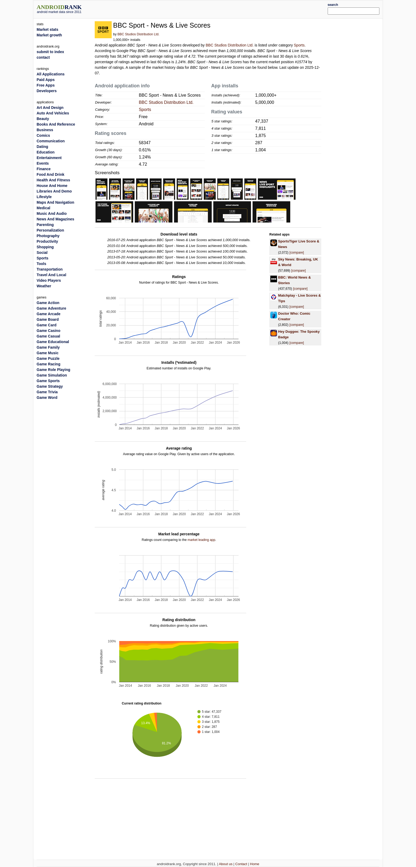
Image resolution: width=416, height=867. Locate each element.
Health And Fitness (53, 180)
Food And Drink (50, 174)
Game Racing (48, 364)
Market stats (47, 29)
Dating (42, 146)
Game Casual (48, 336)
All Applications (50, 74)
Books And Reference (56, 124)
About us (225, 864)
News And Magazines (55, 219)
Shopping (45, 247)
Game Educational (53, 342)
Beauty (43, 119)
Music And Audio (52, 213)
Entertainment (49, 158)
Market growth (49, 35)
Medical (43, 208)
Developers (47, 91)
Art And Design (50, 107)
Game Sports (48, 381)
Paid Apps (46, 80)
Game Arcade (48, 314)
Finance (44, 169)
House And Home (52, 185)
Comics (43, 135)
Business (45, 130)
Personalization (50, 230)
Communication (51, 141)
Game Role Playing (53, 370)
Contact (241, 864)
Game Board (48, 319)
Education (46, 152)
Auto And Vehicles (53, 113)
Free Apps (46, 85)
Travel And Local (51, 275)
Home (254, 864)
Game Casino (48, 330)
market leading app (201, 540)
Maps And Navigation (55, 202)
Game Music (47, 353)
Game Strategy (50, 386)
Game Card (47, 325)
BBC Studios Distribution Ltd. (138, 34)
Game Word (47, 397)
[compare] (296, 252)
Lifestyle (44, 197)
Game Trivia (47, 392)
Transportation (50, 269)
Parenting (45, 225)
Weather (44, 286)
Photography (48, 236)
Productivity (47, 241)
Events (43, 163)
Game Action (48, 303)
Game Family (48, 347)
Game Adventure (51, 308)
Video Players (49, 280)
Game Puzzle (48, 358)
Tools (41, 264)
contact (43, 57)
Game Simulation (52, 375)
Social (42, 252)
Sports (299, 45)
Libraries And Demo (54, 191)
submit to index (50, 52)
